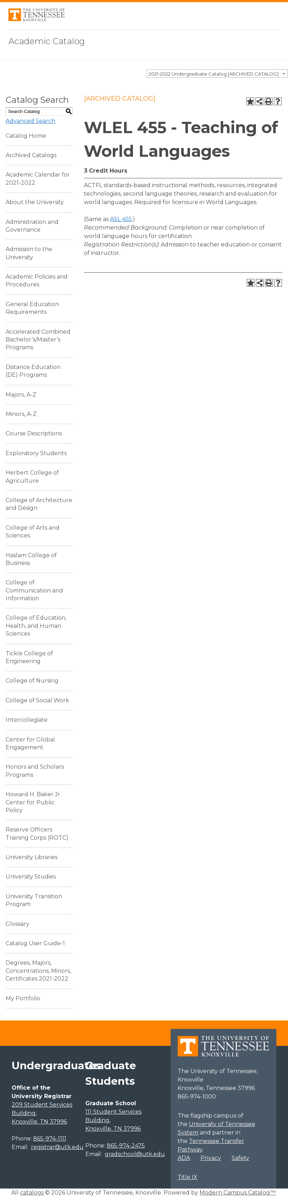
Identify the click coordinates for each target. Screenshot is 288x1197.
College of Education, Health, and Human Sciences (36, 625)
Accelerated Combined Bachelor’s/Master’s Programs (38, 339)
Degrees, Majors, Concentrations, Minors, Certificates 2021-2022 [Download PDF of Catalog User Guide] (38, 970)
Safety (240, 1158)
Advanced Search (30, 121)
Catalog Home (26, 135)
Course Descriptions (34, 433)
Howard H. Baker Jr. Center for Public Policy (33, 802)
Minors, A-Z (21, 414)
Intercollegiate (27, 719)
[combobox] (217, 73)
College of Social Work (37, 700)
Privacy (211, 1158)
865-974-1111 (49, 1138)
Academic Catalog (46, 41)
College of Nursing (32, 680)
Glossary (17, 924)
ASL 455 (121, 219)
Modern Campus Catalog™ (238, 1192)
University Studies (31, 876)
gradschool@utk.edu (135, 1154)
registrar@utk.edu (57, 1147)
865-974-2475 (126, 1145)
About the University (35, 202)
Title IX (187, 1177)
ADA (184, 1158)
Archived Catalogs (31, 155)
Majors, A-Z (21, 394)
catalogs (32, 1192)
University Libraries (31, 857)
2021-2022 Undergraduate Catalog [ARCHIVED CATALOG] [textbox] (213, 74)
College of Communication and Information (34, 590)
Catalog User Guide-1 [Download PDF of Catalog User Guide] (35, 943)
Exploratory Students (36, 453)
